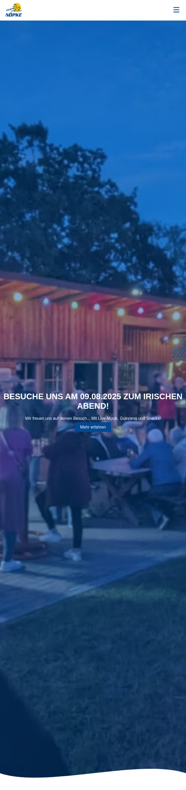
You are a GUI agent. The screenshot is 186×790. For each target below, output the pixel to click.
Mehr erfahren (93, 427)
